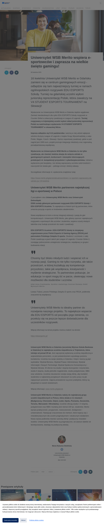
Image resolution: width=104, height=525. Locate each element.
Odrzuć (23, 520)
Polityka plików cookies (36, 520)
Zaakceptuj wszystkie (10, 520)
